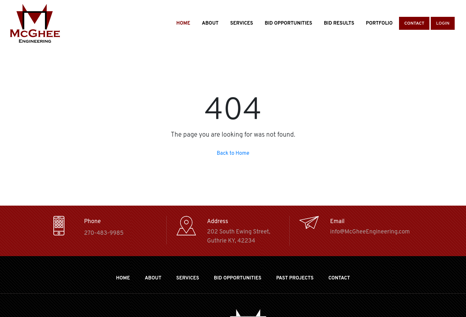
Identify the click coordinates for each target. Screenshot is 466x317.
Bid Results (339, 23)
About (210, 23)
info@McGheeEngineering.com (370, 232)
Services (241, 23)
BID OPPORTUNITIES (237, 278)
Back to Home (233, 153)
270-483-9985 (104, 233)
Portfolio (379, 23)
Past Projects (294, 278)
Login (442, 23)
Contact (414, 23)
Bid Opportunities (288, 23)
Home (183, 23)
